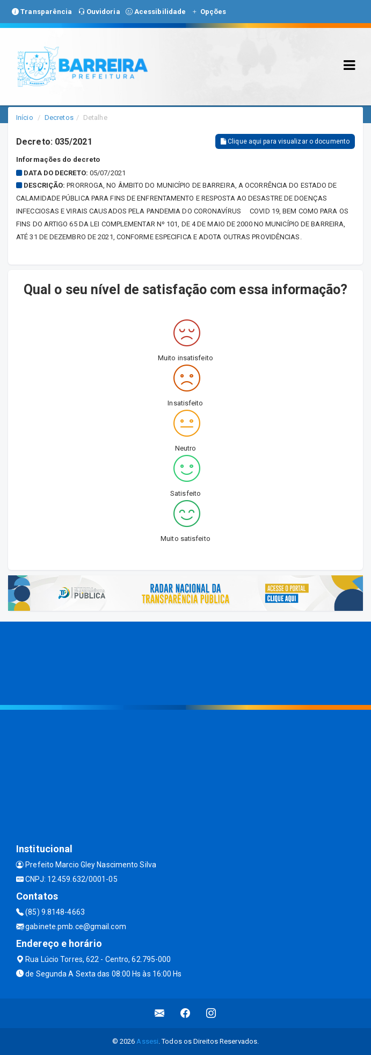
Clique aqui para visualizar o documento (285, 141)
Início (24, 117)
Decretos (59, 117)
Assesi (147, 1041)
